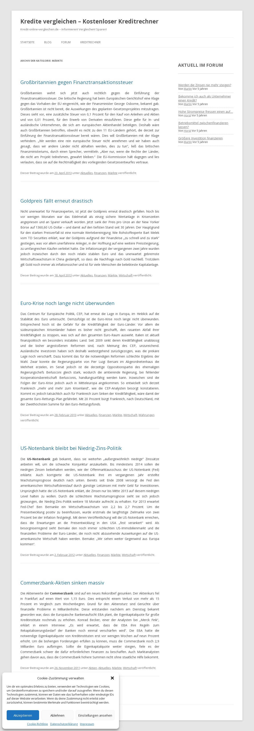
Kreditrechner (90, 42)
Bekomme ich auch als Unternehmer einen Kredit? (204, 98)
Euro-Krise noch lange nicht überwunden (67, 303)
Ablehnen (57, 715)
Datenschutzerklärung (64, 724)
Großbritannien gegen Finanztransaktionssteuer (76, 82)
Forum (66, 42)
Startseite (27, 42)
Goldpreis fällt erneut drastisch (56, 200)
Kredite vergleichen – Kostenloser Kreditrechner (89, 21)
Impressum (87, 724)
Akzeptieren (23, 715)
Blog (48, 42)
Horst (187, 115)
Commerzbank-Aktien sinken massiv (62, 582)
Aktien (93, 668)
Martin (188, 89)
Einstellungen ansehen (95, 715)
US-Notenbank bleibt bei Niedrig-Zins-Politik (71, 448)
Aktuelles (86, 173)
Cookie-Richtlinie (37, 724)
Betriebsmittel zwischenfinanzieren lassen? (203, 125)
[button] (112, 678)
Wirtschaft (126, 275)
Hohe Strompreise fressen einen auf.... (205, 111)
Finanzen (100, 173)
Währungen (147, 415)
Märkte (112, 173)
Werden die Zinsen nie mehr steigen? (204, 85)
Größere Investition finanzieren (200, 138)
